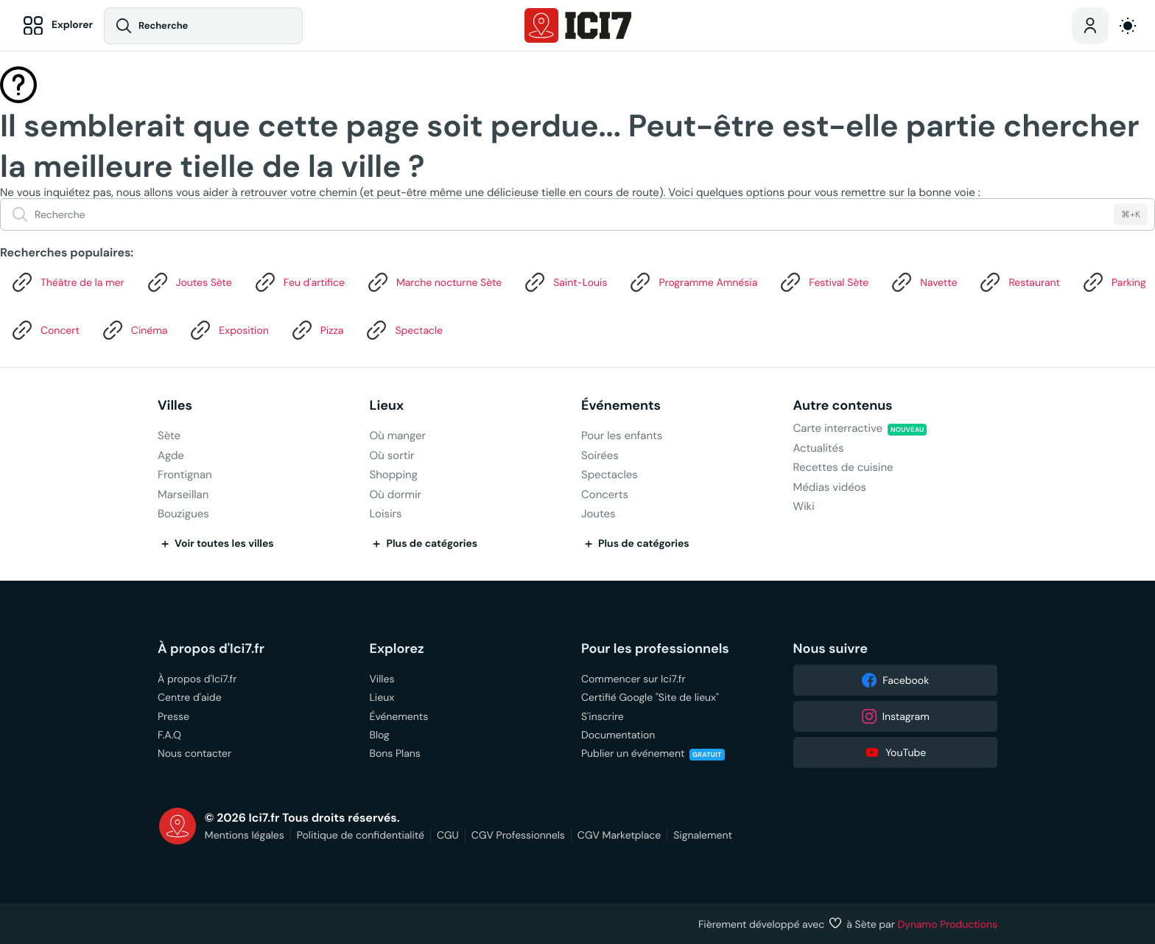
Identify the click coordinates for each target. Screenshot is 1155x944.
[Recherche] (204, 25)
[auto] (1128, 26)
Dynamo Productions (948, 924)
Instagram (895, 716)
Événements (621, 405)
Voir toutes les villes (216, 543)
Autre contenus (843, 405)
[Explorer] (56, 26)
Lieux (387, 405)
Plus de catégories (424, 543)
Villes (175, 405)
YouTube (895, 752)
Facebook (895, 680)
